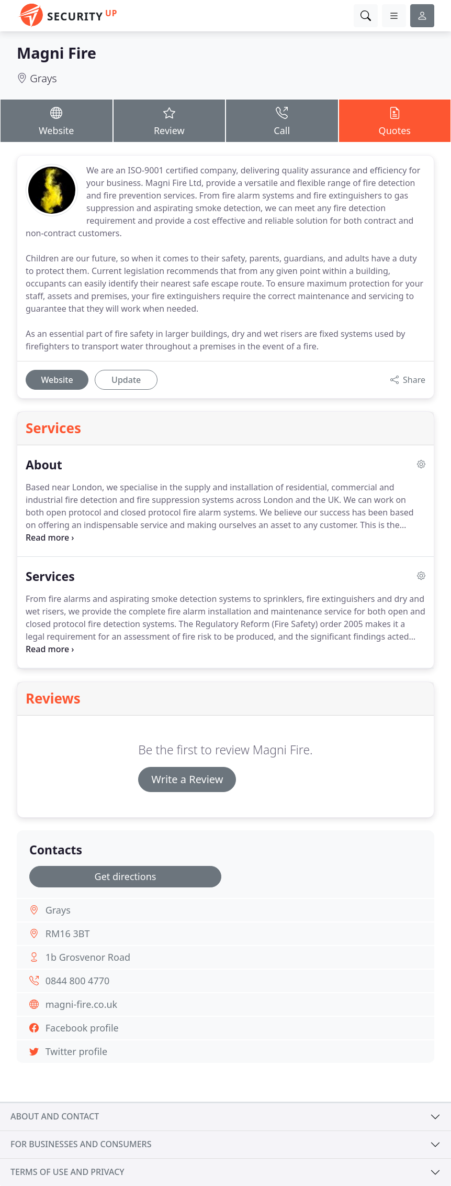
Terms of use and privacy (67, 1172)
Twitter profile (76, 1051)
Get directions (125, 876)
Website (56, 120)
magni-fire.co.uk (82, 1004)
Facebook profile (82, 1028)
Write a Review (187, 779)
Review (169, 120)
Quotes (395, 120)
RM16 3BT (68, 933)
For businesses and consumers (80, 1144)
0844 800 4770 (78, 980)
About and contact (54, 1116)
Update (126, 380)
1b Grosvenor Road (88, 957)
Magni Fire (56, 52)
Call (282, 120)
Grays (43, 78)
